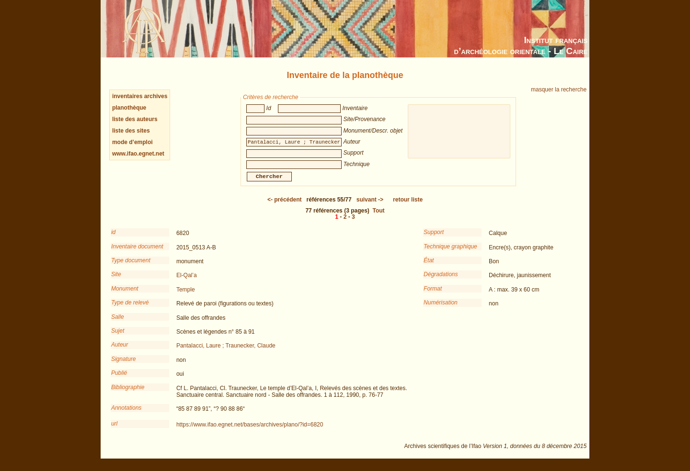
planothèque (129, 107)
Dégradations (441, 281)
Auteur (119, 351)
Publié (119, 379)
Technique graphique (450, 253)
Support (434, 239)
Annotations (126, 414)
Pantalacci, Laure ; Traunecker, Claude (226, 352)
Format (433, 295)
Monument (124, 295)
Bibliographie (127, 394)
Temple (185, 296)
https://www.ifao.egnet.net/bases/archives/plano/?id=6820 (249, 431)
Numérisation (441, 309)
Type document (130, 267)
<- (284, 206)
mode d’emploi (132, 142)
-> (369, 206)
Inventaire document (137, 253)
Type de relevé (130, 309)
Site (116, 281)
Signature (123, 365)
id (113, 239)
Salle (117, 323)
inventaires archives (139, 96)
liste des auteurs (135, 119)
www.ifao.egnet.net (138, 153)
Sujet (117, 337)
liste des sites (131, 130)
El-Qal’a (186, 282)
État (429, 267)
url (114, 430)
